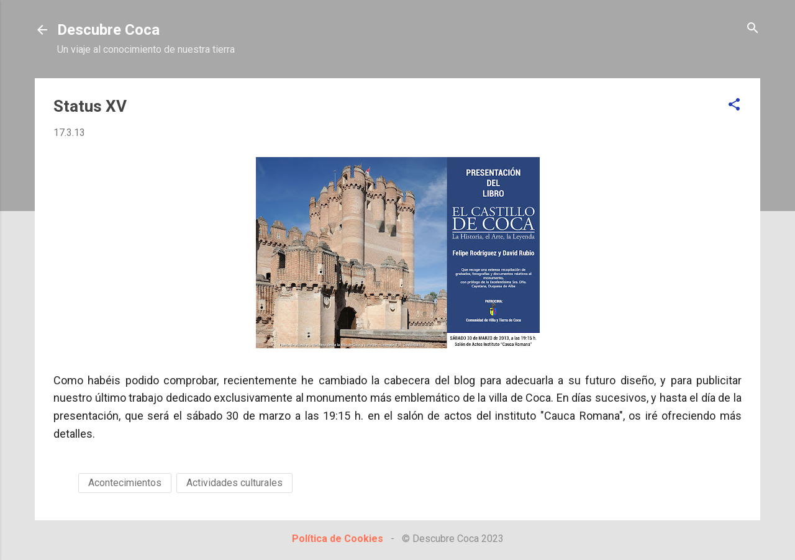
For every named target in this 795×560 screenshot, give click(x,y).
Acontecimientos (124, 483)
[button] (734, 105)
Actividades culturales (234, 483)
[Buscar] (752, 29)
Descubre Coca (108, 29)
